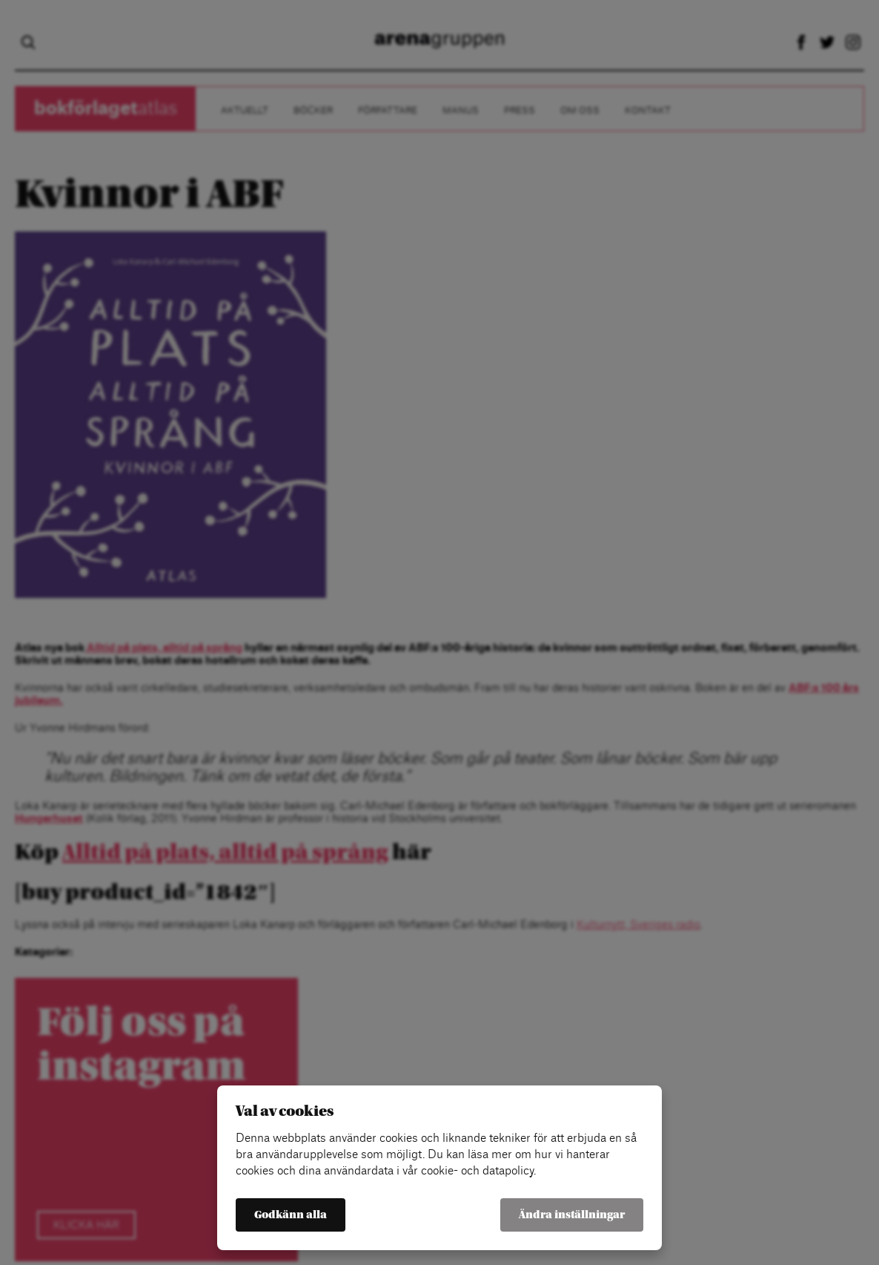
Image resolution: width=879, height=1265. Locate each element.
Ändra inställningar (572, 1215)
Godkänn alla (290, 1215)
